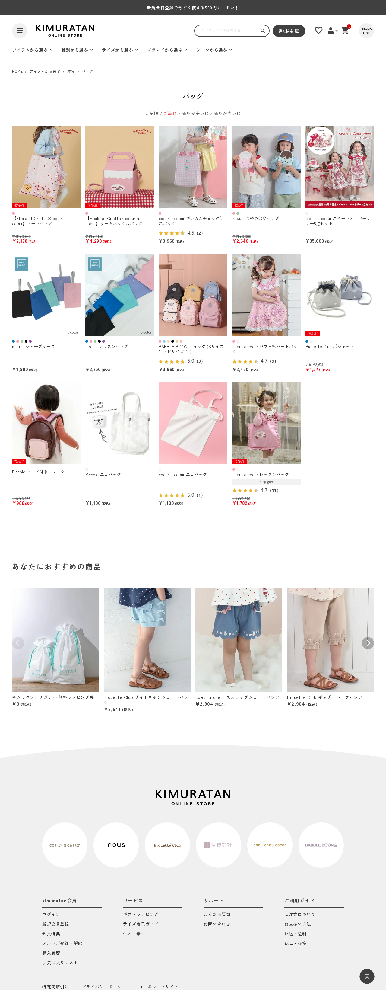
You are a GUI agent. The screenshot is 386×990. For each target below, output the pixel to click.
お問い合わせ (217, 924)
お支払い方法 (297, 924)
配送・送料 (295, 934)
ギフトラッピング (141, 914)
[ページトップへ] (367, 976)
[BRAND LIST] (366, 30)
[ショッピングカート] (345, 30)
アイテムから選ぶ (45, 71)
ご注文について (300, 914)
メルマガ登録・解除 (62, 943)
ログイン (51, 914)
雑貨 (71, 71)
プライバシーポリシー (103, 987)
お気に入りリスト (60, 963)
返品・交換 (295, 943)
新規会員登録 (55, 924)
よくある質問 (217, 914)
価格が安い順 (195, 113)
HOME (17, 71)
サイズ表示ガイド (141, 924)
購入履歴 (51, 953)
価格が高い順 (227, 113)
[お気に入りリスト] (318, 30)
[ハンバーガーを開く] (19, 30)
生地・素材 (134, 934)
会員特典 (51, 934)
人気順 (152, 113)
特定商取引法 (55, 987)
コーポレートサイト (158, 987)
